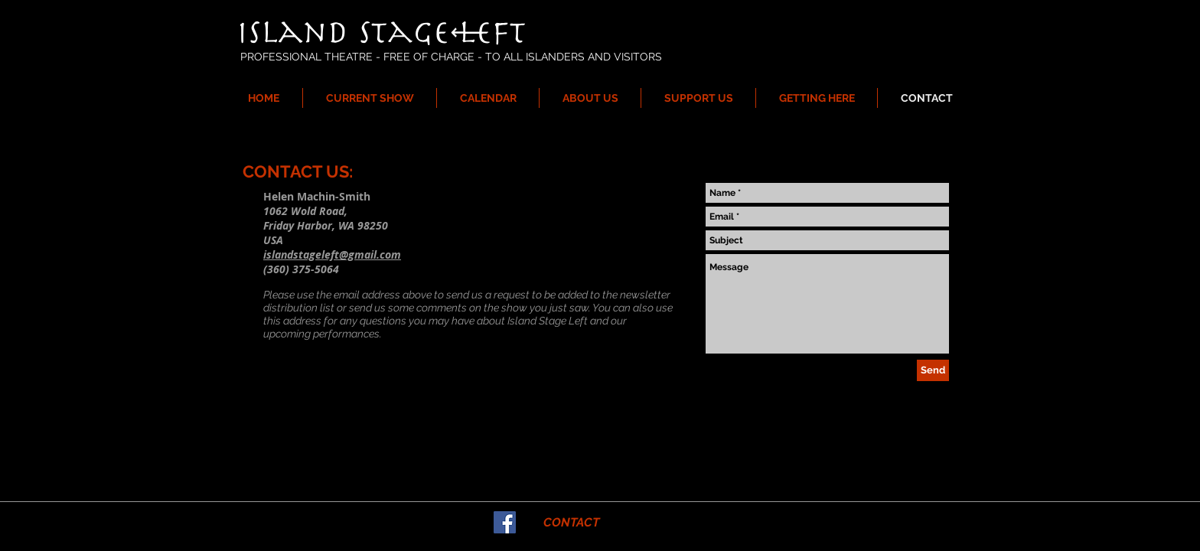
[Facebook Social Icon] (505, 522)
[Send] (933, 370)
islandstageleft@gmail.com (332, 254)
